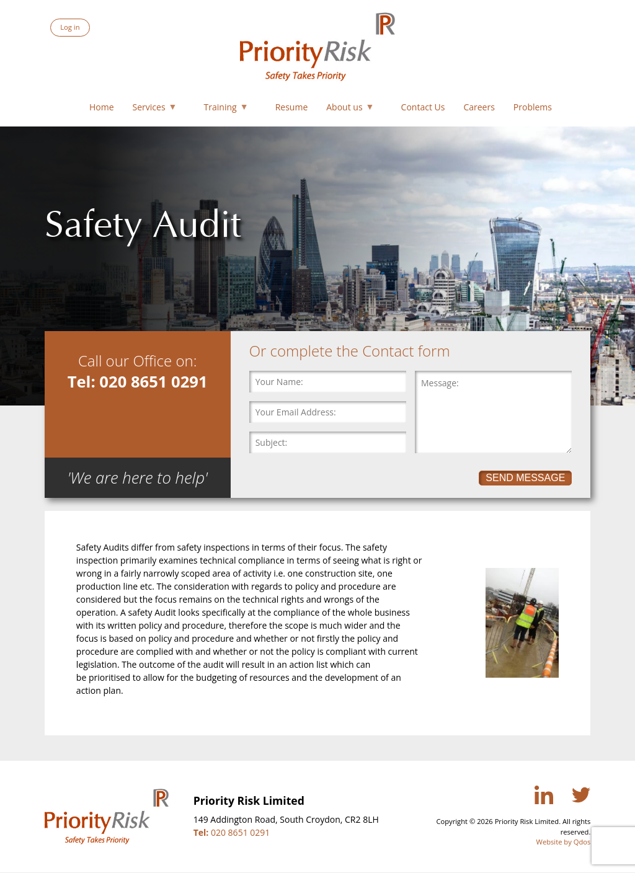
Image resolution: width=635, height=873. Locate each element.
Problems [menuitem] (532, 107)
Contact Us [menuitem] (423, 107)
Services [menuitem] (153, 109)
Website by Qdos (563, 841)
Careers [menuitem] (478, 107)
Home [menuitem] (101, 107)
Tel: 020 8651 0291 (138, 381)
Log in (69, 27)
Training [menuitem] (224, 109)
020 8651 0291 (231, 832)
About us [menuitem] (347, 109)
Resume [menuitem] (291, 107)
